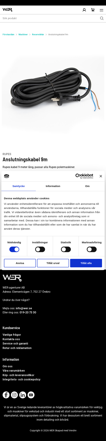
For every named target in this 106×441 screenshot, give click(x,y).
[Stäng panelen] (101, 176)
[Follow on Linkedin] (22, 394)
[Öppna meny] (101, 10)
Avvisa (20, 263)
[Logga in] (84, 10)
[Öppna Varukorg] (93, 10)
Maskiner (23, 34)
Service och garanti (15, 343)
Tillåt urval (53, 263)
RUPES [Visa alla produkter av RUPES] (7, 154)
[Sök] (102, 18)
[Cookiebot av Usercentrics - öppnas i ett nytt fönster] (78, 176)
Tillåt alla (86, 263)
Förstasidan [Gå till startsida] (8, 34)
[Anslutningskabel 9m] (53, 91)
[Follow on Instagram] (14, 394)
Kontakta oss (11, 339)
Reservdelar (38, 34)
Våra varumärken (14, 370)
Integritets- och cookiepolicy (21, 379)
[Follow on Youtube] (31, 394)
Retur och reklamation (17, 348)
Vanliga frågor (12, 334)
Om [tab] (87, 186)
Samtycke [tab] (18, 186)
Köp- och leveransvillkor (18, 375)
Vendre (72, 430)
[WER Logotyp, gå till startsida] (7, 10)
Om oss (7, 366)
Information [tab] (53, 186)
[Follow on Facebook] (6, 394)
